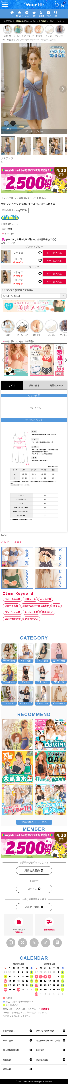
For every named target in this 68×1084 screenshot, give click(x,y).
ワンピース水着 (12, 612)
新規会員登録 (34, 870)
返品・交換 (8, 1040)
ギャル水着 (45, 599)
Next (63, 89)
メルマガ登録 (34, 907)
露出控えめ (47, 612)
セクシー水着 (31, 612)
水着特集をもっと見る (34, 822)
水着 (9, 40)
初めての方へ (9, 1031)
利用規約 (40, 1050)
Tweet (4, 535)
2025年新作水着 (13, 619)
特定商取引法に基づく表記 (48, 1040)
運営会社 (7, 1069)
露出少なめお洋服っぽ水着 (35, 606)
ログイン (34, 889)
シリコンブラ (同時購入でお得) (17, 290)
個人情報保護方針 (11, 1050)
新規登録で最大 (37, 21)
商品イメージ (56, 385)
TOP (4, 40)
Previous (5, 89)
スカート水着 (11, 606)
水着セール (30, 599)
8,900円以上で (19, 925)
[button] (2, 360)
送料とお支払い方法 (45, 1031)
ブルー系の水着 (12, 599)
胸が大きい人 (31, 619)
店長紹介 (7, 1060)
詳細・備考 (34, 385)
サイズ (12, 385)
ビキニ (56, 606)
